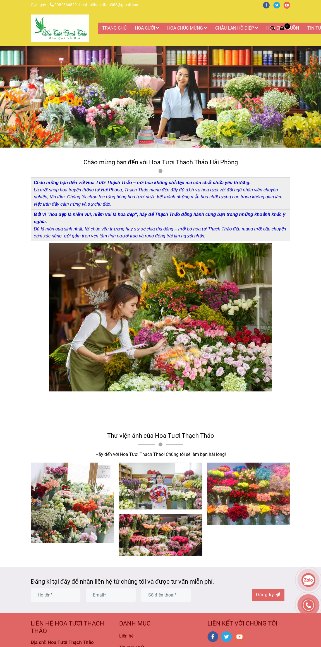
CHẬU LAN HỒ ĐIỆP (236, 28)
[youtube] (288, 5)
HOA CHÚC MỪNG (187, 28)
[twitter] (278, 5)
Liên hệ (126, 636)
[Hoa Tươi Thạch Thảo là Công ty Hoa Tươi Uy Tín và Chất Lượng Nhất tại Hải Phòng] (60, 28)
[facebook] (268, 5)
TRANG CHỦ (114, 28)
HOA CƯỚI (147, 28)
